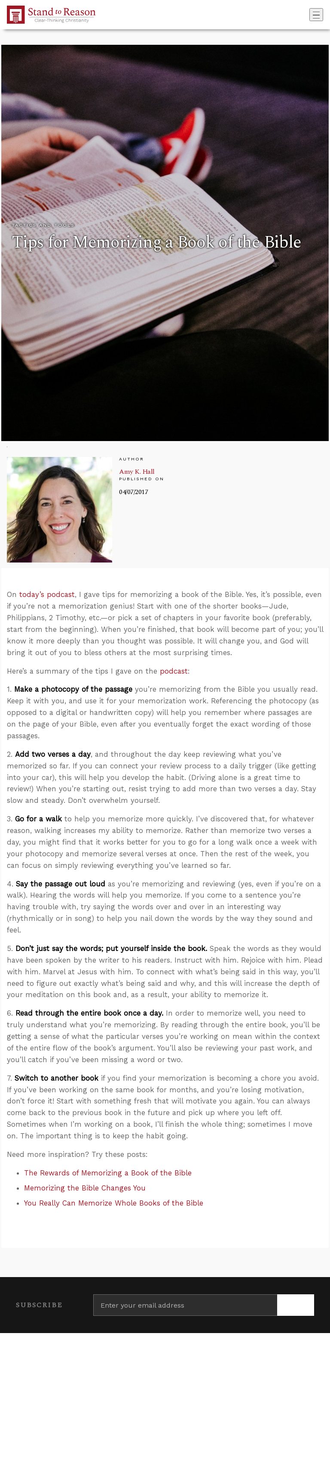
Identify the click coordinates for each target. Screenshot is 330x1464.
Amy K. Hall (137, 471)
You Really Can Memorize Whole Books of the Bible (113, 1203)
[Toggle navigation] (316, 14)
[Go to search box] (306, 14)
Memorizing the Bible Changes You (85, 1188)
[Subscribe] (295, 1305)
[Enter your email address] (185, 1305)
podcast (174, 671)
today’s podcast (47, 594)
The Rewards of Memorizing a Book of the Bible (108, 1173)
